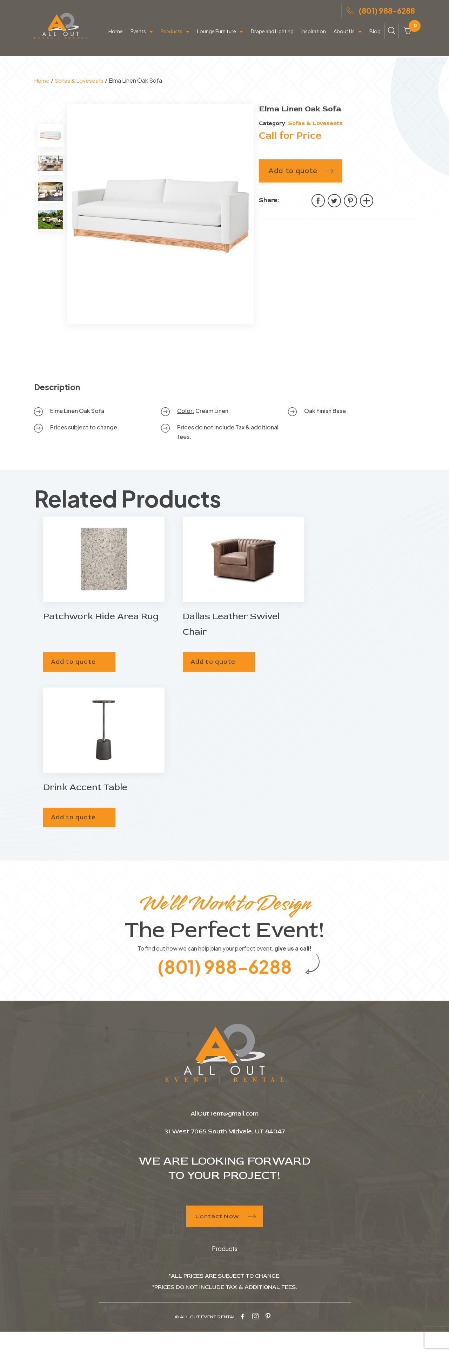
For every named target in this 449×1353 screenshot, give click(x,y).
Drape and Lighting (272, 36)
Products (171, 36)
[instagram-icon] (255, 1338)
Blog (375, 36)
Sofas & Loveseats (80, 99)
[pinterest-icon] (268, 1338)
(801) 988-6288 (381, 13)
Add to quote (292, 189)
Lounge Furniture (216, 36)
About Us (344, 36)
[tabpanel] (160, 232)
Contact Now (224, 1238)
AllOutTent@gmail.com (224, 1135)
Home (115, 36)
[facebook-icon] (242, 1338)
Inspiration (313, 36)
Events (138, 36)
